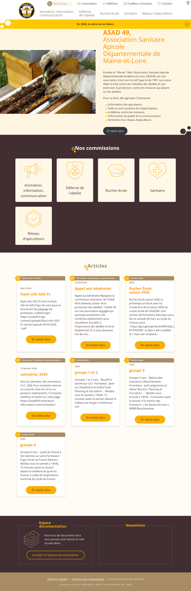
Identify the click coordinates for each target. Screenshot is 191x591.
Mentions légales (57, 579)
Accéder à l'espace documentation (55, 555)
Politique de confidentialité (88, 579)
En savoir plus (115, 131)
